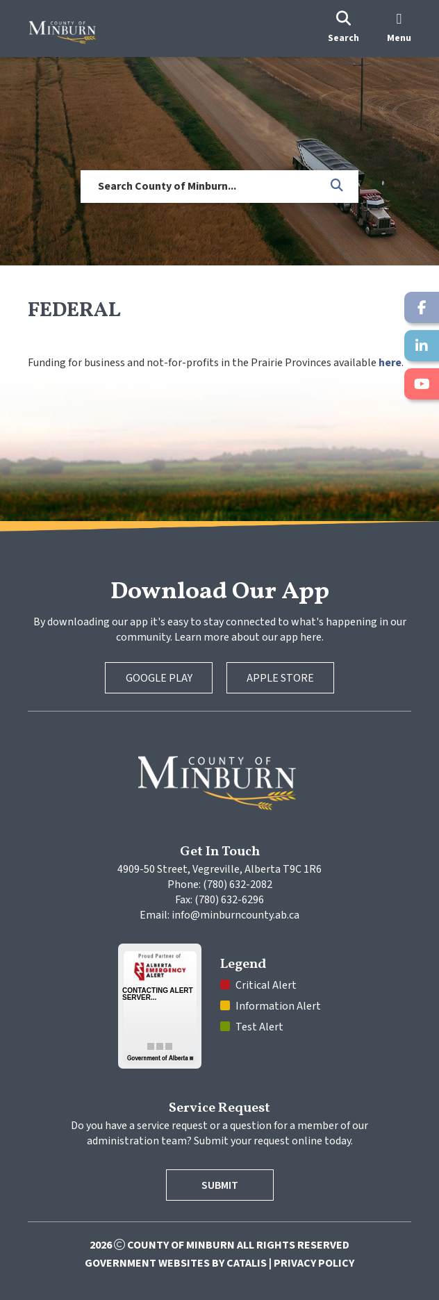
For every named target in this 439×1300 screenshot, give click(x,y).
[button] (338, 186)
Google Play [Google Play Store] (159, 678)
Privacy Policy (314, 1263)
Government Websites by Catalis (176, 1263)
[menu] (399, 28)
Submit (219, 1185)
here (390, 362)
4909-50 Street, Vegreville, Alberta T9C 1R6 (219, 869)
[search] (343, 28)
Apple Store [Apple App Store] (280, 678)
